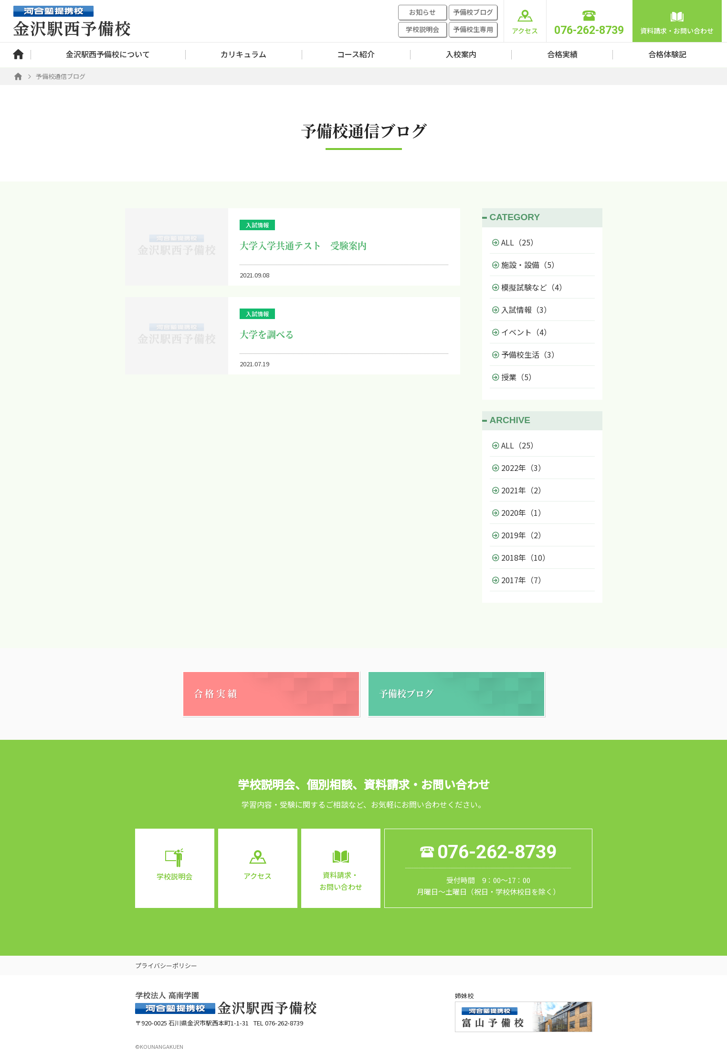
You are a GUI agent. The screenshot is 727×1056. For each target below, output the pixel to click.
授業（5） (514, 377)
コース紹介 (356, 54)
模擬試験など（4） (529, 287)
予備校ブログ (473, 12)
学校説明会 (422, 29)
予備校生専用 (473, 29)
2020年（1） (519, 512)
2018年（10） (521, 557)
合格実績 (562, 54)
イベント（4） (521, 332)
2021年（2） (519, 490)
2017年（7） (519, 580)
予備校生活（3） (525, 354)
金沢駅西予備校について (108, 54)
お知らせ (422, 12)
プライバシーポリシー (166, 965)
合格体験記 (667, 54)
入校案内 (461, 54)
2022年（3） (519, 467)
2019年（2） (519, 535)
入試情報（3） (521, 309)
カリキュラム (243, 54)
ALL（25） (515, 242)
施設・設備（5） (525, 264)
